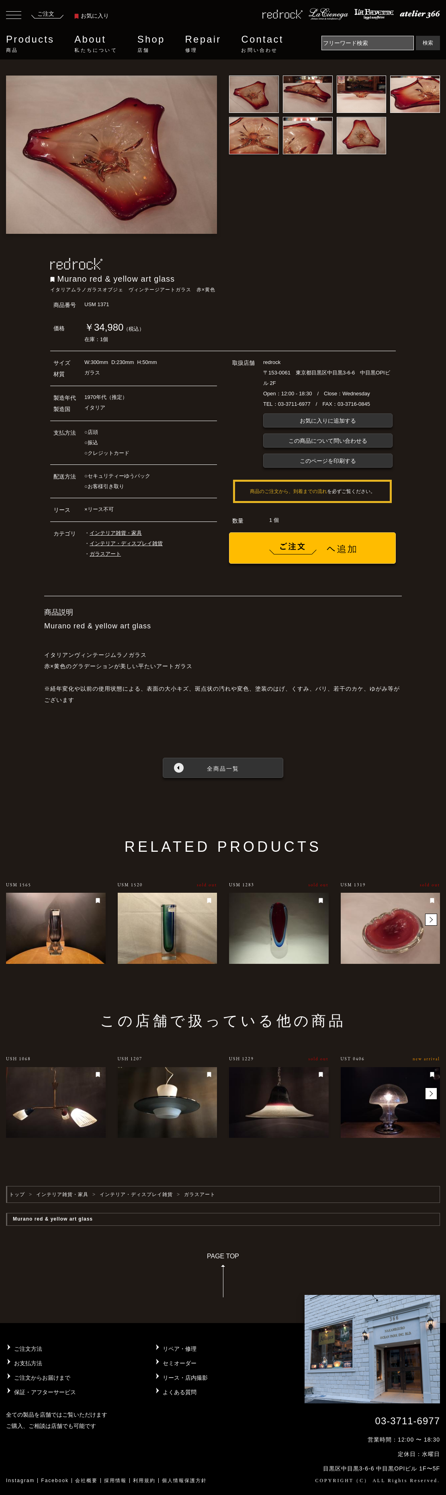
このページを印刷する (328, 461)
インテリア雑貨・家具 (116, 533)
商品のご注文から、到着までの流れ (288, 491)
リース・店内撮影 (185, 1377)
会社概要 (86, 1480)
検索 (428, 43)
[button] (431, 920)
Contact (262, 44)
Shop (151, 44)
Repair (203, 44)
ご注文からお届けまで (42, 1377)
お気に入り (91, 15)
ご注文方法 (28, 1349)
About (95, 44)
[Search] (367, 43)
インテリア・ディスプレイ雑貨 (126, 543)
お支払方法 (28, 1363)
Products (30, 44)
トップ (17, 1194)
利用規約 (144, 1480)
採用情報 (115, 1480)
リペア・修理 (179, 1349)
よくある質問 (179, 1392)
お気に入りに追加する (328, 420)
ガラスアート (105, 554)
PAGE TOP (223, 1278)
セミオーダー (179, 1363)
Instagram (20, 1480)
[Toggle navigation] (13, 16)
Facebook (55, 1480)
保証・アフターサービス (45, 1392)
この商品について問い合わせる (327, 441)
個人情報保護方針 (184, 1480)
